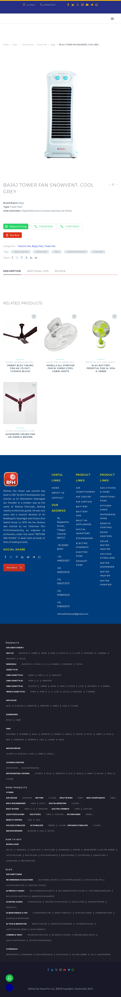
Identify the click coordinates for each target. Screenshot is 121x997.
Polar (108, 734)
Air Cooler (83, 496)
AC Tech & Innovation (16, 924)
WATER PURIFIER (104, 954)
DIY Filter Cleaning (83, 913)
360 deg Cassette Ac (15, 691)
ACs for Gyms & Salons (71, 880)
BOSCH (42, 803)
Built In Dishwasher (15, 803)
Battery (82, 506)
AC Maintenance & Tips (16, 913)
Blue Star (22, 754)
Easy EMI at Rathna (96, 902)
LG (34, 809)
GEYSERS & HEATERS (15, 762)
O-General (102, 653)
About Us (58, 492)
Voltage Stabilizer (15, 825)
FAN (92, 954)
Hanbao (57, 734)
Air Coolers (49, 850)
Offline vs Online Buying (40, 940)
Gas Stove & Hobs (14, 855)
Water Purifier (13, 748)
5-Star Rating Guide (84, 924)
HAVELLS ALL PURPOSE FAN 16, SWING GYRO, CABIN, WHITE (60, 368)
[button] (6, 284)
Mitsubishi (88, 653)
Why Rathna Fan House (38, 935)
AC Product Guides (15, 891)
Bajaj (53, 44)
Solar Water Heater (105, 545)
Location (30, 4)
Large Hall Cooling (37, 885)
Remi (8, 739)
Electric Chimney (107, 850)
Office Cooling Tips (93, 880)
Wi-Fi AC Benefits (38, 929)
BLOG (9, 869)
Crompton (32, 706)
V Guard (51, 739)
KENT (32, 754)
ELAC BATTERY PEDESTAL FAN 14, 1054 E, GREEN (101, 368)
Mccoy (89, 734)
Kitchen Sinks (73, 814)
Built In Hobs (66, 798)
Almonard (22, 431)
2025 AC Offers (78, 902)
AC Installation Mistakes (17, 918)
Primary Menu (112, 19)
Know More (14, 567)
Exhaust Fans (99, 855)
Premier (51, 825)
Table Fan (111, 362)
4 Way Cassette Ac (14, 686)
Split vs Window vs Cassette (42, 891)
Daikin (44, 653)
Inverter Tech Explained (61, 924)
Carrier (34, 653)
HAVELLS (50, 754)
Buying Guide (12, 844)
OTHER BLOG (12, 949)
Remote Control (14, 820)
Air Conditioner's (14, 647)
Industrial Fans (28, 861)
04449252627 (49, 4)
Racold (100, 773)
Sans (30, 820)
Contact (58, 497)
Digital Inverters (57, 803)
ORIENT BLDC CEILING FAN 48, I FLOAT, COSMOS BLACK (20, 368)
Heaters (76, 850)
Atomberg (23, 734)
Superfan (32, 739)
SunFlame (87, 809)
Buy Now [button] (12, 235)
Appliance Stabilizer (78, 825)
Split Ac (10, 653)
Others (9, 792)
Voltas (22, 658)
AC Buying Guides (14, 902)
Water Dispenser (14, 831)
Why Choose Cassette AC (17, 896)
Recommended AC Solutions (19, 880)
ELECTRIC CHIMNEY (79, 954)
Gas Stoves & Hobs (15, 814)
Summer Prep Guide (103, 913)
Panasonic (11, 658)
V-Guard (74, 706)
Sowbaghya (19, 739)
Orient (56, 706)
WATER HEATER (12, 954)
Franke (89, 814)
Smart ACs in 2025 (39, 924)
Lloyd (77, 653)
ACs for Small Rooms (47, 880)
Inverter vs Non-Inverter (43, 896)
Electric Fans (84, 855)
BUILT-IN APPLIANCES (44, 954)
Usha (64, 706)
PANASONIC (43, 809)
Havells (68, 734)
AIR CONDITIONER (14, 874)
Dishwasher (84, 538)
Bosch (9, 720)
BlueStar (23, 653)
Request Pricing (16, 226)
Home (6, 44)
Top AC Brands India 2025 (99, 891)
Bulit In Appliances (49, 855)
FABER (40, 754)
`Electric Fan (27, 44)
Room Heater (12, 768)
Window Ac (11, 664)
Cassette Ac (12, 669)
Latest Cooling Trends (16, 929)
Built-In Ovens (67, 855)
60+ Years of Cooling (61, 935)
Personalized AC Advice (84, 935)
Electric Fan (41, 251)
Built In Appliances (95, 798)
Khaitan (79, 734)
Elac (99, 362)
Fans (15, 44)
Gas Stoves (35, 814)
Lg (70, 653)
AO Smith (10, 754)
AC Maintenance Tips (42, 913)
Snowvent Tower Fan (76, 251)
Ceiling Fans (11, 861)
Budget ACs (11, 907)
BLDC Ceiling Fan (25, 362)
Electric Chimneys (60, 809)
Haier (52, 653)
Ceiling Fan (33, 431)
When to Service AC (63, 913)
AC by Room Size (35, 902)
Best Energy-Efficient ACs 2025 (71, 891)
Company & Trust (14, 935)
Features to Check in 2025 (56, 902)
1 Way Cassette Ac (14, 675)
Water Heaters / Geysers (17, 773)
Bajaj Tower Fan (21, 251)
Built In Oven (12, 809)
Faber (18, 720)
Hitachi (62, 653)
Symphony (44, 706)
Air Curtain (84, 501)
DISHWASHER (27, 954)
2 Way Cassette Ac (14, 680)
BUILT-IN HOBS (62, 954)
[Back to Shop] (113, 184)
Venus (61, 739)
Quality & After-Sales (16, 940)
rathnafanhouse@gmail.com (72, 613)
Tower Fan (42, 44)
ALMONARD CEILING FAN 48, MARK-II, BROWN (20, 435)
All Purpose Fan (65, 362)
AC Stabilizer (36, 825)
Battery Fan (91, 362)
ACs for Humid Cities (15, 885)
